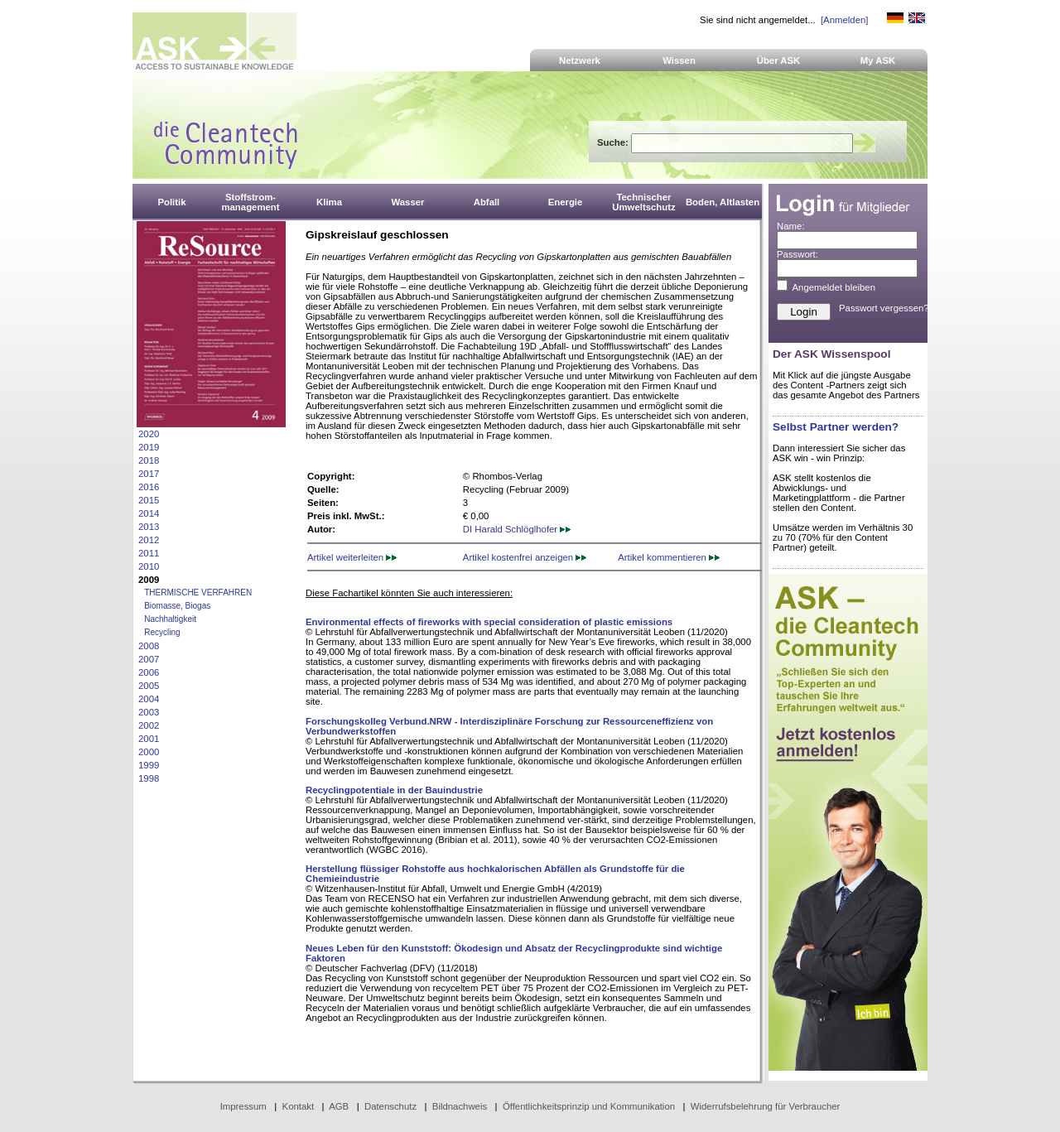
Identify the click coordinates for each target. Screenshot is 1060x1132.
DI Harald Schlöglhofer (517, 529)
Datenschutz (390, 1106)
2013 (148, 527)
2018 (148, 460)
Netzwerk (579, 60)
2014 (148, 513)
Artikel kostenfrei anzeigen (524, 557)
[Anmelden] (844, 20)
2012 (148, 540)
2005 (148, 686)
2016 (148, 487)
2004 (148, 699)
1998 (148, 778)
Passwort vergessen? (884, 308)
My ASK (878, 60)
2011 (148, 553)
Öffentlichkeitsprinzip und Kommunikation (589, 1106)
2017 (148, 474)
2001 (148, 739)
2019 (148, 447)
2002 (148, 725)
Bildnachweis (459, 1106)
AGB (339, 1106)
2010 (148, 566)
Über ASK (779, 60)
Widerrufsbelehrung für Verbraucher (766, 1106)
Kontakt (298, 1106)
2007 (148, 659)
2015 (148, 500)
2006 (148, 672)
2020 (148, 434)
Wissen (679, 60)
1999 (148, 765)
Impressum (243, 1106)
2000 (148, 752)
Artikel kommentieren (669, 557)
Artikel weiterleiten (352, 557)
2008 (148, 646)
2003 (148, 712)
